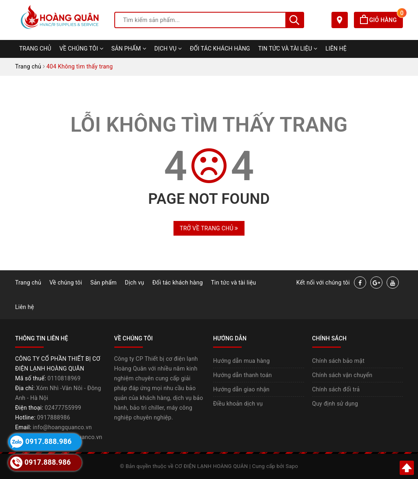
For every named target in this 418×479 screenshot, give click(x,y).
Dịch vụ (168, 48)
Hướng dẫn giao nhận (241, 389)
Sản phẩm (128, 48)
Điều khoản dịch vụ (238, 403)
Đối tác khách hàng (220, 48)
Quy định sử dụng (335, 403)
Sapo (292, 466)
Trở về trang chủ (209, 228)
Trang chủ (35, 48)
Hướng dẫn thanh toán (242, 375)
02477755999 (63, 407)
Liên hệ (336, 48)
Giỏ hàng (381, 20)
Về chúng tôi (81, 48)
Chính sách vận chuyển (342, 375)
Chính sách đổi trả (336, 389)
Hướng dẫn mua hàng (241, 361)
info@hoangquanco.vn (62, 427)
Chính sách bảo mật (338, 361)
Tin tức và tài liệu (288, 48)
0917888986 (53, 417)
